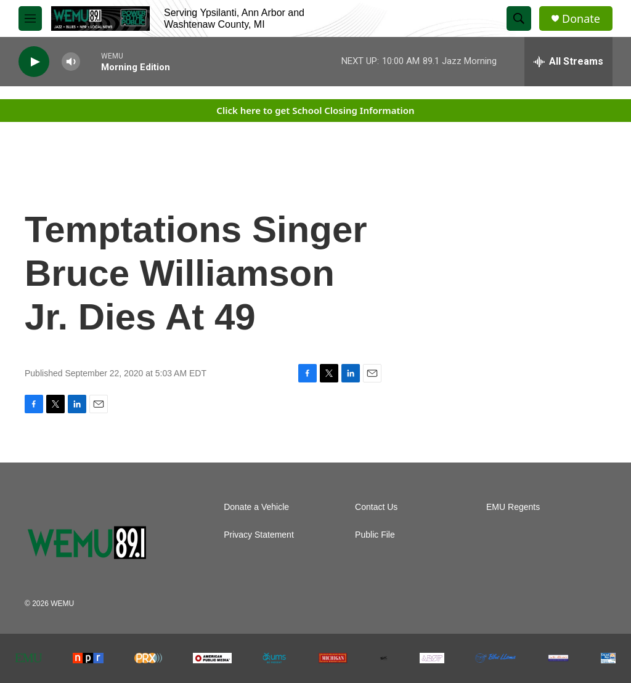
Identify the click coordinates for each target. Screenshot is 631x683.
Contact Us (376, 507)
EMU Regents (513, 507)
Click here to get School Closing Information (315, 110)
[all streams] (568, 61)
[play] (34, 62)
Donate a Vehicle (256, 507)
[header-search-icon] (519, 18)
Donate (581, 18)
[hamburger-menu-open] (30, 18)
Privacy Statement (259, 535)
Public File (375, 535)
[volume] (70, 62)
